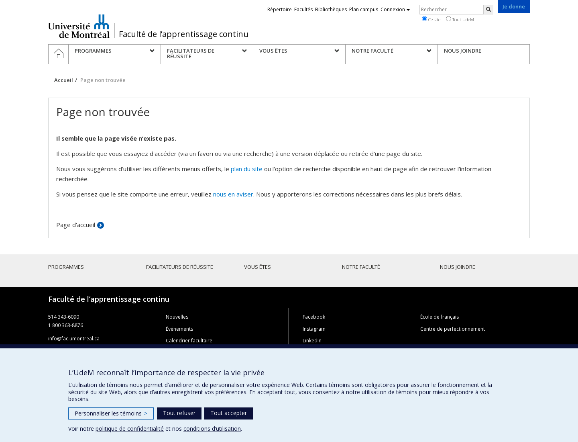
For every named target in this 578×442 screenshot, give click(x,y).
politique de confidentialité (130, 428)
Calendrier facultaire (189, 340)
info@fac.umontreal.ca (74, 338)
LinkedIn (312, 340)
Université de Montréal (79, 26)
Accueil (63, 80)
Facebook (314, 316)
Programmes (66, 266)
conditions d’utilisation (212, 428)
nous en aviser (233, 194)
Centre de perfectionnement (452, 328)
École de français (439, 316)
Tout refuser (179, 413)
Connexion (395, 9)
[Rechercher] (488, 9)
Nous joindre (457, 266)
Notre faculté (361, 266)
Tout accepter (228, 413)
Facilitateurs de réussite (179, 266)
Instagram (314, 328)
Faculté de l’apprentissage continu (183, 34)
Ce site (431, 19)
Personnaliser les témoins (111, 413)
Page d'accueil (75, 225)
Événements (179, 328)
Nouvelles (177, 316)
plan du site (247, 169)
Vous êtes (257, 266)
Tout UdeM (460, 19)
